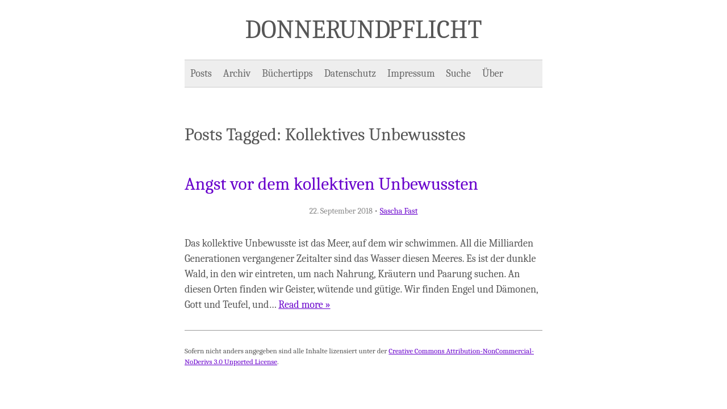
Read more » (304, 305)
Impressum (411, 74)
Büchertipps (287, 74)
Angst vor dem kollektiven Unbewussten (331, 184)
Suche (458, 74)
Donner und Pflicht (363, 29)
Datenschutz (350, 74)
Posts (201, 74)
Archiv (236, 74)
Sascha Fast (399, 211)
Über (492, 74)
